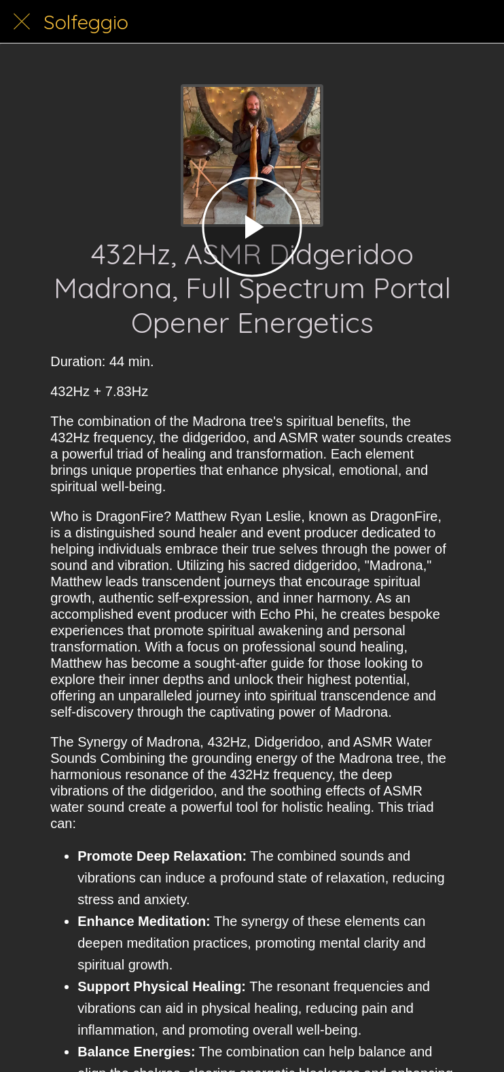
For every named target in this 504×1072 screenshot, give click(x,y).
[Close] (22, 22)
